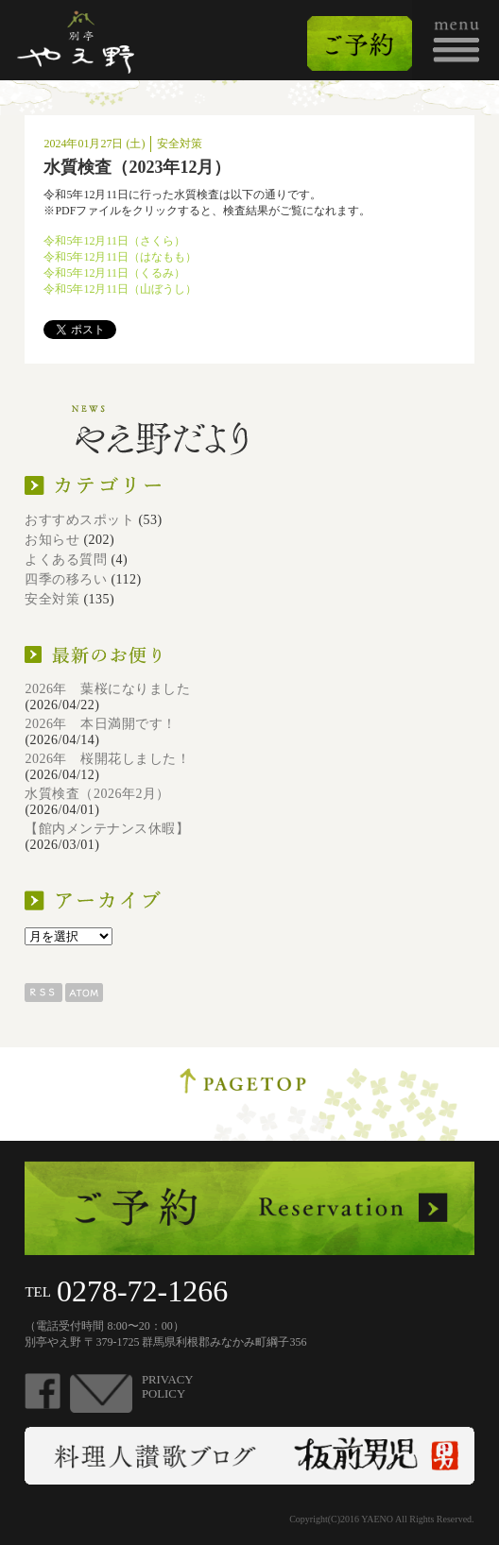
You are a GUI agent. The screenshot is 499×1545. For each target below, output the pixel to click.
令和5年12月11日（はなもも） (120, 256)
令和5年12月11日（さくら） (114, 240)
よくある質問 (66, 559)
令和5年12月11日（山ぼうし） (120, 289)
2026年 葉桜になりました (107, 689)
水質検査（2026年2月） (97, 794)
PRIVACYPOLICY (168, 1387)
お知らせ (52, 540)
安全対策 (52, 599)
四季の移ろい (66, 579)
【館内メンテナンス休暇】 (107, 829)
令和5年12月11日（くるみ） (114, 273)
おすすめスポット (79, 520)
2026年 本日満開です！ (101, 724)
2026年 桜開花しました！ (107, 759)
